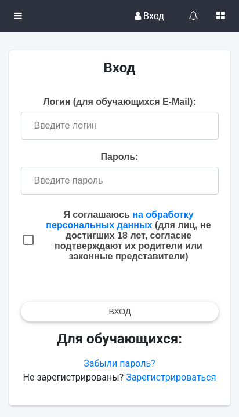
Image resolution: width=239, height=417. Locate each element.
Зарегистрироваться (171, 377)
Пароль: (120, 157)
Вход (149, 15)
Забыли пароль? (119, 363)
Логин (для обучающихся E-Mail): (119, 102)
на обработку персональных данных (119, 220)
